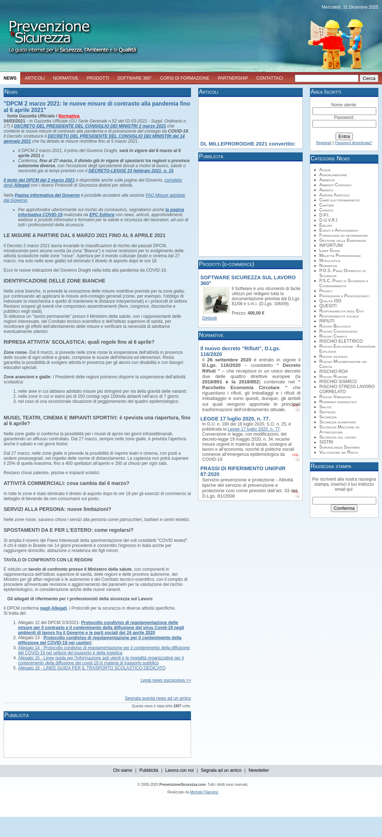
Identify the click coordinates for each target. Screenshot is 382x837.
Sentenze (327, 411)
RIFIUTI (326, 321)
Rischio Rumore (333, 376)
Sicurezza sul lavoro (337, 437)
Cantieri (326, 205)
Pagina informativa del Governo (47, 195)
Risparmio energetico (337, 401)
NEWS (10, 78)
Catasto (326, 210)
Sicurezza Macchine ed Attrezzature (339, 429)
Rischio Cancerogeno (338, 331)
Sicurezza (328, 416)
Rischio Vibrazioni (335, 396)
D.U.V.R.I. (328, 220)
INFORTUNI (331, 245)
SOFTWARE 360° (134, 78)
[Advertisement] (137, 738)
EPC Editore (101, 214)
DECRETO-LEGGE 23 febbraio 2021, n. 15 (130, 170)
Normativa (69, 116)
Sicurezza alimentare (337, 421)
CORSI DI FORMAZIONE (184, 78)
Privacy (326, 290)
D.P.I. (324, 215)
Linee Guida (329, 250)
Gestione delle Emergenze (342, 240)
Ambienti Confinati (335, 184)
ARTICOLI (35, 78)
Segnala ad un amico (221, 770)
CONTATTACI (269, 78)
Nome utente (343, 104)
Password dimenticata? (353, 143)
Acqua (324, 169)
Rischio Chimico (333, 336)
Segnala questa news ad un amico (158, 698)
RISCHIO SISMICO (338, 381)
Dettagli (209, 318)
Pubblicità (148, 770)
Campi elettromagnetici (339, 199)
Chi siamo (122, 770)
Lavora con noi (179, 770)
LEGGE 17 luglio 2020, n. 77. (235, 419)
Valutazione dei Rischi (338, 452)
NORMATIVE (65, 78)
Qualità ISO (330, 300)
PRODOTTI (98, 78)
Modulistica (329, 260)
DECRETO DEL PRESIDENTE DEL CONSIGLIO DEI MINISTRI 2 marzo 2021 (90, 126)
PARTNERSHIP (233, 78)
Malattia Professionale (340, 255)
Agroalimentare (333, 174)
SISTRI (326, 442)
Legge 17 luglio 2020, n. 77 (254, 429)
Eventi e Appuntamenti (338, 230)
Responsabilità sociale (339, 316)
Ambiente (327, 179)
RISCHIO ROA (333, 371)
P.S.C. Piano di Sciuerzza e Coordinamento (343, 283)
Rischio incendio (333, 356)
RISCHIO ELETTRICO (341, 341)
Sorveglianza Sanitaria (339, 447)
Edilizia (325, 225)
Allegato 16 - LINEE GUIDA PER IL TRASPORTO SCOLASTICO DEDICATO (91, 668)
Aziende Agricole (334, 194)
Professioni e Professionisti (344, 295)
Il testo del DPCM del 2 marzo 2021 (39, 180)
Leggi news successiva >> (166, 680)
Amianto (326, 189)
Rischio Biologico (335, 326)
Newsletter (259, 770)
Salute (325, 406)
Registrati (323, 143)
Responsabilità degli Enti (341, 310)
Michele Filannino (204, 792)
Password (343, 117)
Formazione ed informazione (343, 235)
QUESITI (328, 305)
